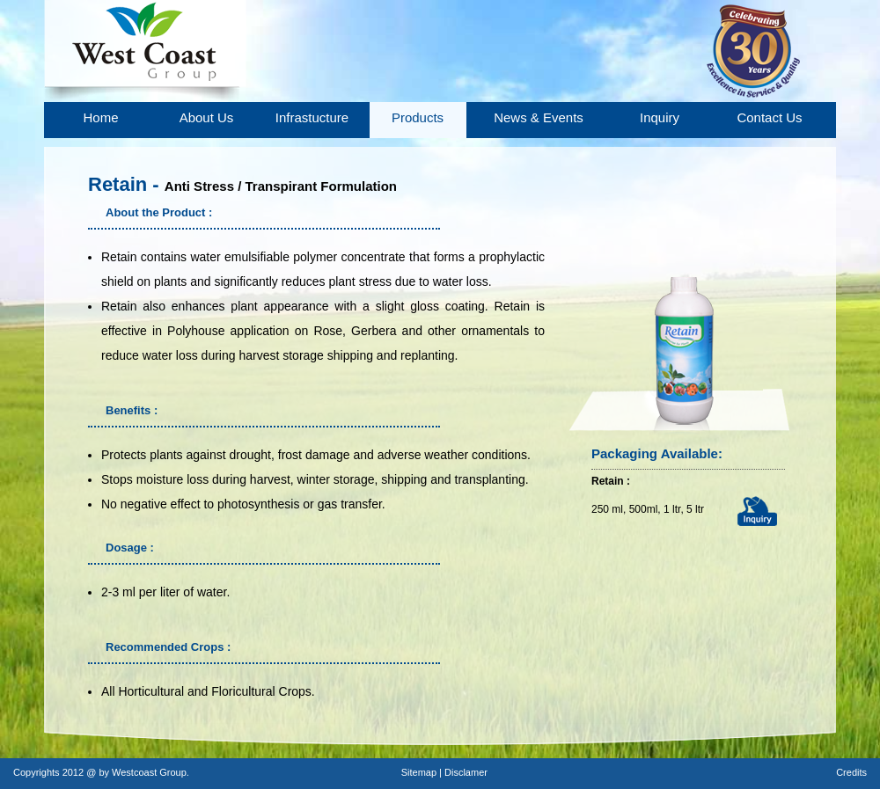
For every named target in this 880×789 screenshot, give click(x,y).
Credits (851, 772)
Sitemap (420, 772)
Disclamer (466, 772)
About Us (207, 117)
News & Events (538, 117)
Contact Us (769, 117)
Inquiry (659, 117)
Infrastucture (311, 117)
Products (418, 117)
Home (100, 117)
